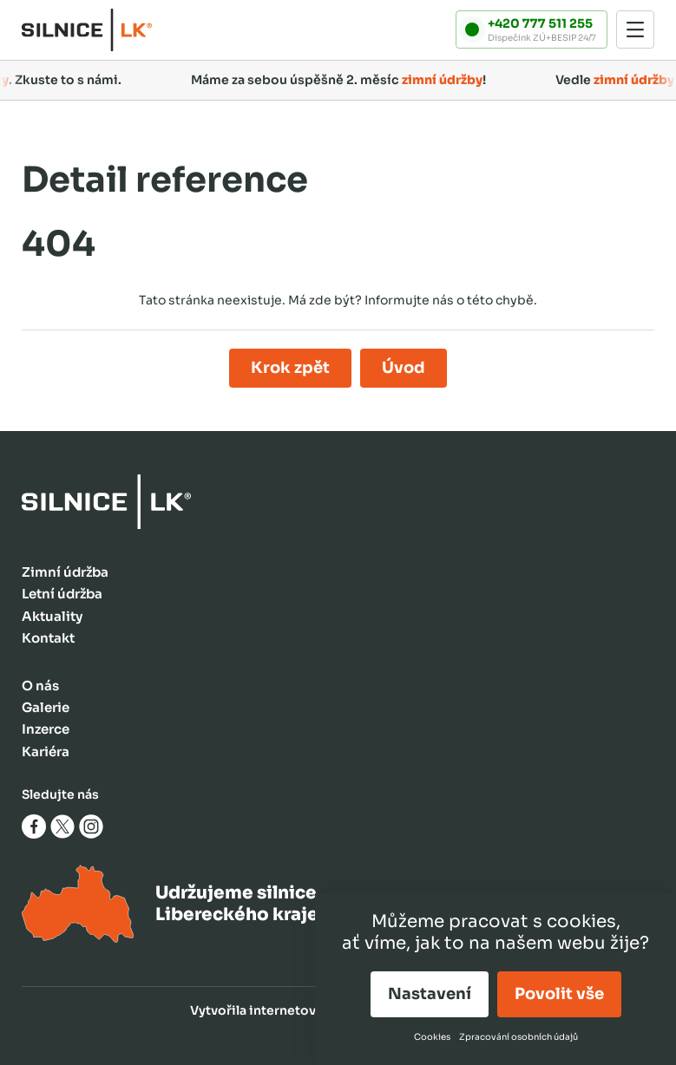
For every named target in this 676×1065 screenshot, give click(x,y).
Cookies (432, 1036)
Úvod (403, 367)
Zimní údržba (65, 572)
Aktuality (52, 616)
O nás (40, 685)
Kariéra (45, 751)
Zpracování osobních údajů (518, 1036)
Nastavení (429, 993)
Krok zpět (290, 367)
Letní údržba (62, 593)
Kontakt (48, 638)
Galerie (45, 707)
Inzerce (45, 729)
